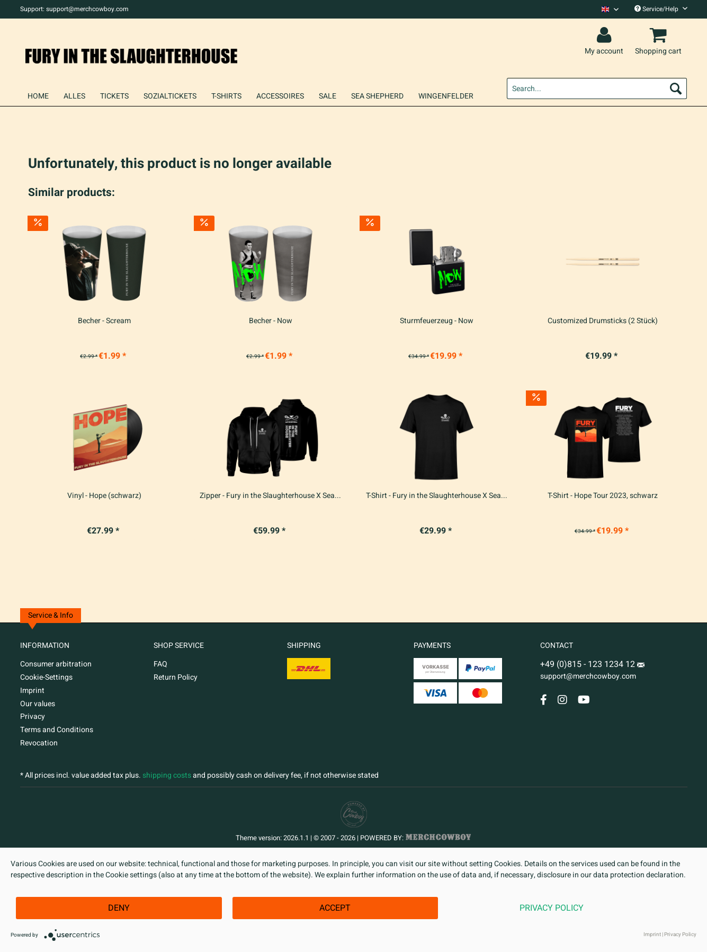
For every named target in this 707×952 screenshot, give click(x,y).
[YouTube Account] (584, 699)
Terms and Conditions (56, 729)
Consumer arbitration (56, 664)
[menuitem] (606, 9)
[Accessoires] (280, 96)
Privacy (32, 716)
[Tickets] (114, 96)
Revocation (39, 743)
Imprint (32, 690)
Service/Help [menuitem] (660, 9)
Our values (37, 703)
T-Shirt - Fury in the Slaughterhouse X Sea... (436, 496)
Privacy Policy (552, 908)
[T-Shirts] (226, 96)
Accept (335, 908)
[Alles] (74, 96)
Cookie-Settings (46, 677)
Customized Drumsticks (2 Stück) (603, 321)
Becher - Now (270, 321)
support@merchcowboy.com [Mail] (592, 672)
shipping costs (166, 775)
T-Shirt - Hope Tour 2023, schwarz (603, 496)
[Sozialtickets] (170, 96)
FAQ (160, 664)
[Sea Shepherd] (377, 96)
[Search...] (597, 88)
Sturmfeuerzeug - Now (436, 321)
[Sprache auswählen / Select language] (610, 9)
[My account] (606, 35)
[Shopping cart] (660, 35)
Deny (119, 908)
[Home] (38, 96)
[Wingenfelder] (446, 96)
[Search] (676, 88)
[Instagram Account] (562, 699)
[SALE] (327, 96)
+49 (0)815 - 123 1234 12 (588, 664)
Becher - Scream (104, 321)
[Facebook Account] (543, 699)
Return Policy (176, 677)
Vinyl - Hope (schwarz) (104, 496)
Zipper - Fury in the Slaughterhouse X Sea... (270, 496)
